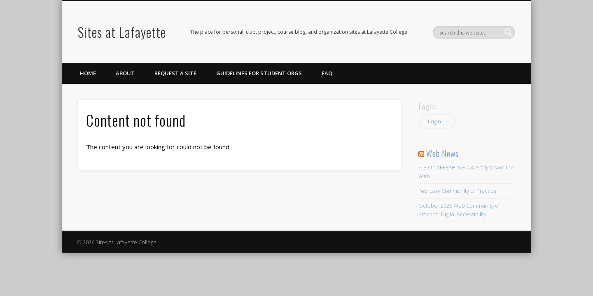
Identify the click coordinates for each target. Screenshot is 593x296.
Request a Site (175, 73)
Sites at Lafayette (122, 32)
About (125, 73)
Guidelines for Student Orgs (259, 73)
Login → (438, 121)
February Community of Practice (457, 190)
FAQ (327, 73)
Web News (442, 153)
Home (88, 73)
